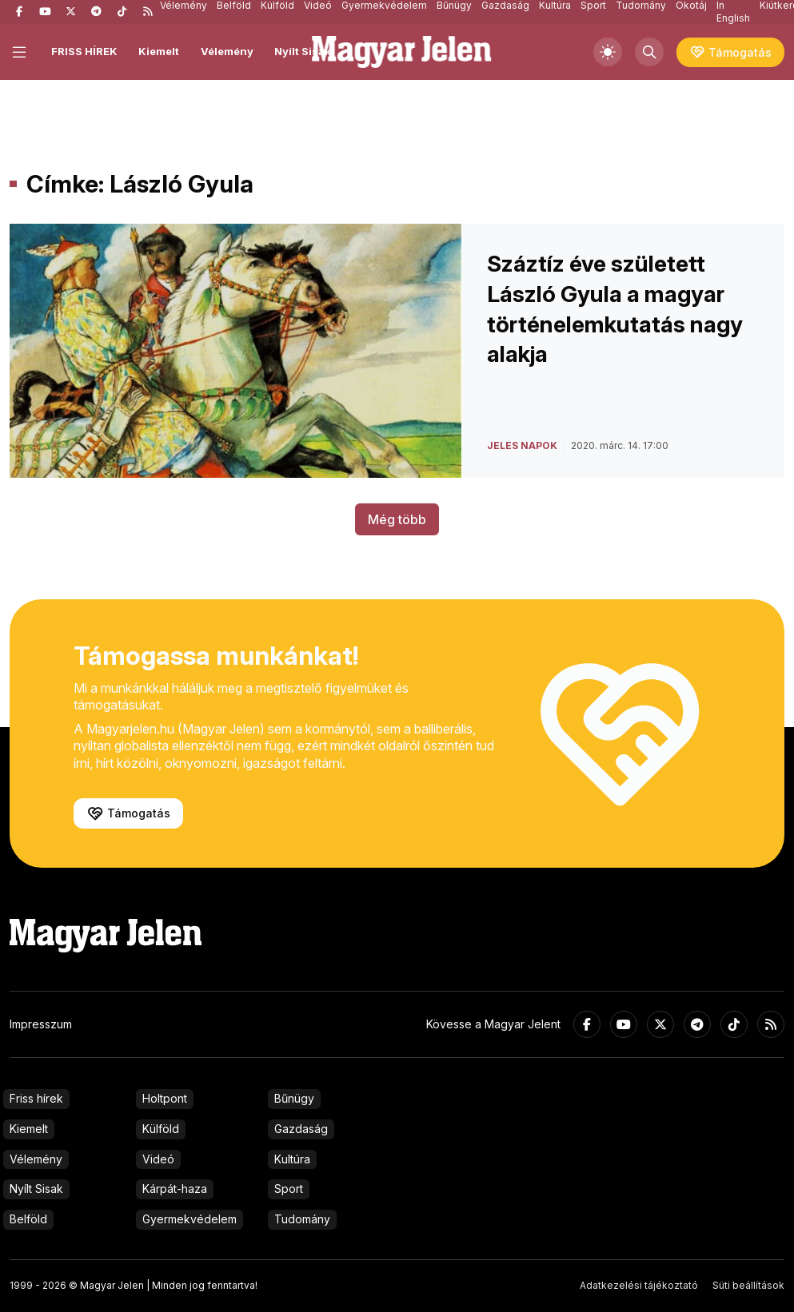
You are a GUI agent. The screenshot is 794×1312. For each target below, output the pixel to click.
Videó (158, 1159)
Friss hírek (36, 1098)
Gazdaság (301, 1128)
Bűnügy (294, 1098)
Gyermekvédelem (189, 1219)
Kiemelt (158, 51)
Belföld (28, 1219)
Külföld (160, 1128)
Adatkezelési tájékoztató (639, 1285)
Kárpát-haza (174, 1188)
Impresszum (41, 1024)
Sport (288, 1188)
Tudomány (302, 1219)
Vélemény (227, 51)
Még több (397, 519)
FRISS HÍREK (84, 51)
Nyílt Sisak (302, 51)
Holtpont (164, 1098)
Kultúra (292, 1159)
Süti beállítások (748, 1285)
